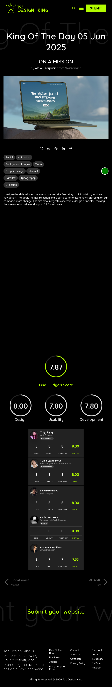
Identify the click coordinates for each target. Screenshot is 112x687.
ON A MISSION (56, 61)
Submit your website (56, 611)
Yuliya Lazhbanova (51, 460)
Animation (24, 157)
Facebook (97, 650)
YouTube (96, 663)
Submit (96, 8)
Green (104, 171)
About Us (75, 654)
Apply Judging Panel (57, 668)
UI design (11, 185)
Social (9, 157)
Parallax (11, 178)
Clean (38, 164)
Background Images (18, 164)
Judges (53, 661)
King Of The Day (55, 651)
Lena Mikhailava (49, 490)
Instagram (97, 658)
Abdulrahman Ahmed (51, 547)
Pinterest (96, 667)
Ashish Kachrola (49, 517)
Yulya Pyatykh (48, 432)
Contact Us (76, 650)
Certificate (75, 658)
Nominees (54, 657)
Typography (28, 178)
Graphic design (14, 171)
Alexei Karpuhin (45, 68)
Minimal (33, 171)
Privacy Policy (77, 663)
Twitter (95, 654)
